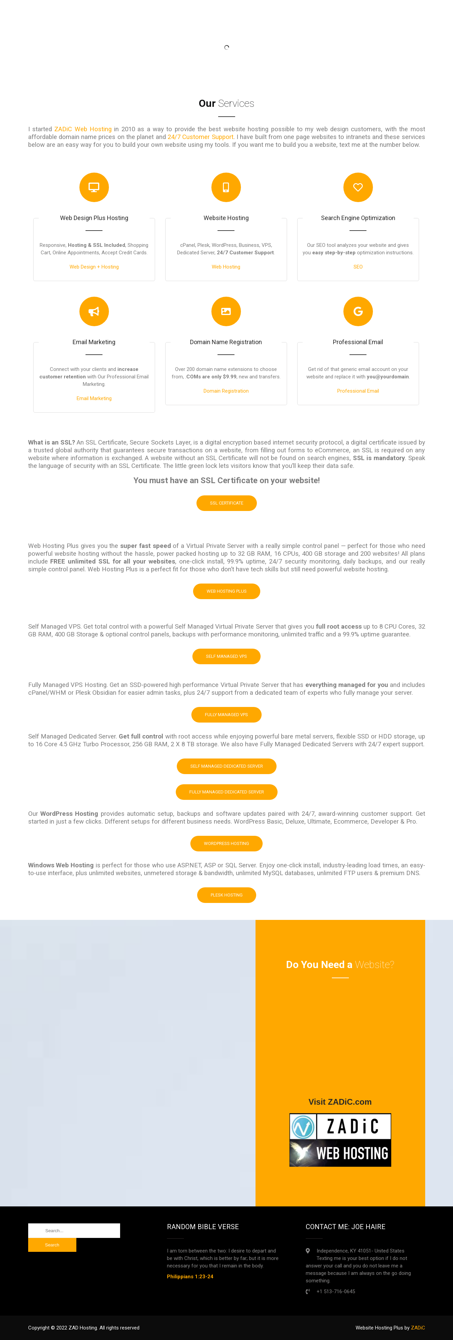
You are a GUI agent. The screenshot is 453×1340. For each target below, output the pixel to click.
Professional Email (358, 391)
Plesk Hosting (227, 895)
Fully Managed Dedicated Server (226, 791)
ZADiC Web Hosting (83, 129)
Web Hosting (226, 267)
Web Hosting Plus (227, 591)
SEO (358, 267)
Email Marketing (94, 398)
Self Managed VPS (226, 656)
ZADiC (418, 1328)
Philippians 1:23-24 (190, 1277)
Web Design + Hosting (94, 267)
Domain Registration (226, 391)
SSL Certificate (226, 503)
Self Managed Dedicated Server (226, 766)
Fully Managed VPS (226, 714)
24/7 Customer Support (200, 137)
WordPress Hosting (226, 843)
